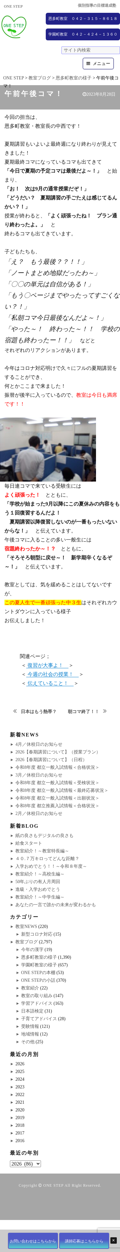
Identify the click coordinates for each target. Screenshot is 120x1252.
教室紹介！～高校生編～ (40, 874)
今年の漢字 (32, 949)
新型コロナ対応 (36, 934)
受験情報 (30, 1026)
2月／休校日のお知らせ (38, 813)
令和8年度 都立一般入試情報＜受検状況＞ (57, 782)
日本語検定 (32, 1011)
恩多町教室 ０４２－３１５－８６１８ (82, 18)
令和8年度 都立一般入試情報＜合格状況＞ (57, 767)
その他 (28, 1041)
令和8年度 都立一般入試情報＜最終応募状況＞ (61, 790)
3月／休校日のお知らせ (38, 775)
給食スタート (28, 843)
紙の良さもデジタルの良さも (44, 835)
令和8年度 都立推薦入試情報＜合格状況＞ (57, 805)
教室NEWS (26, 926)
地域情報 (30, 1034)
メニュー (101, 63)
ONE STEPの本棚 (38, 972)
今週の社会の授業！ (52, 674)
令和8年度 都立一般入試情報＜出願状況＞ (57, 798)
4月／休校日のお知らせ (38, 744)
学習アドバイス (36, 1003)
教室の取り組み (36, 995)
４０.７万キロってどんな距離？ (47, 858)
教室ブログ (26, 941)
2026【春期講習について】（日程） (51, 759)
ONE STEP (53, 1185)
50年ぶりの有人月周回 (37, 881)
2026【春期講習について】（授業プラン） (57, 752)
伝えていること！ (50, 683)
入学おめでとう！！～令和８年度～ (51, 866)
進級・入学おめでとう (37, 889)
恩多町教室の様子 (39, 957)
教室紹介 (30, 988)
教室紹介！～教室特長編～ (42, 851)
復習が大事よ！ (47, 665)
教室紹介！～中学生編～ (40, 897)
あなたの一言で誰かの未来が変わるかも (55, 904)
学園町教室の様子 (39, 965)
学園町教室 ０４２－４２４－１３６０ (82, 34)
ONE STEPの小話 (38, 980)
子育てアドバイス (39, 1018)
